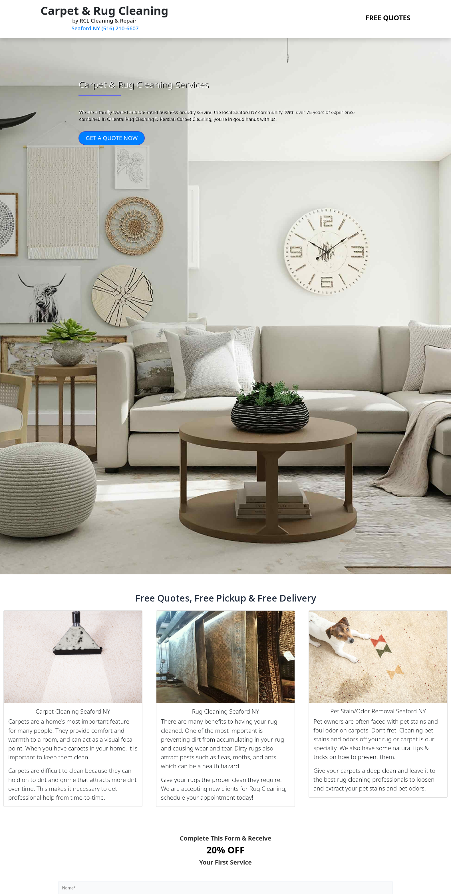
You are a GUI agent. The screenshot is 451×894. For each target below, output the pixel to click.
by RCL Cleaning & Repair (104, 18)
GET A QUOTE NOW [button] (112, 138)
